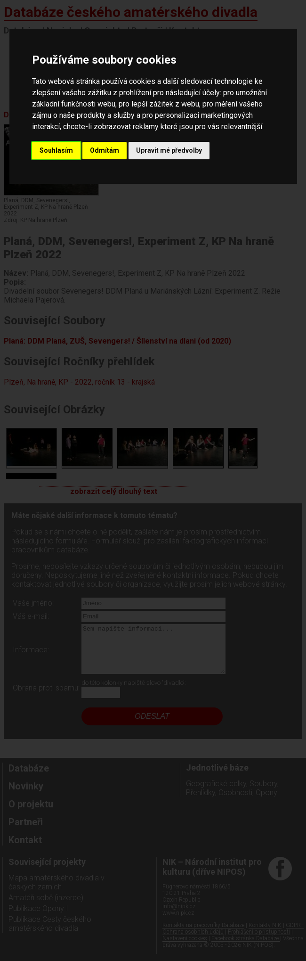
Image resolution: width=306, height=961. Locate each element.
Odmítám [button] (104, 150)
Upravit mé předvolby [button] (169, 150)
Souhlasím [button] (56, 150)
